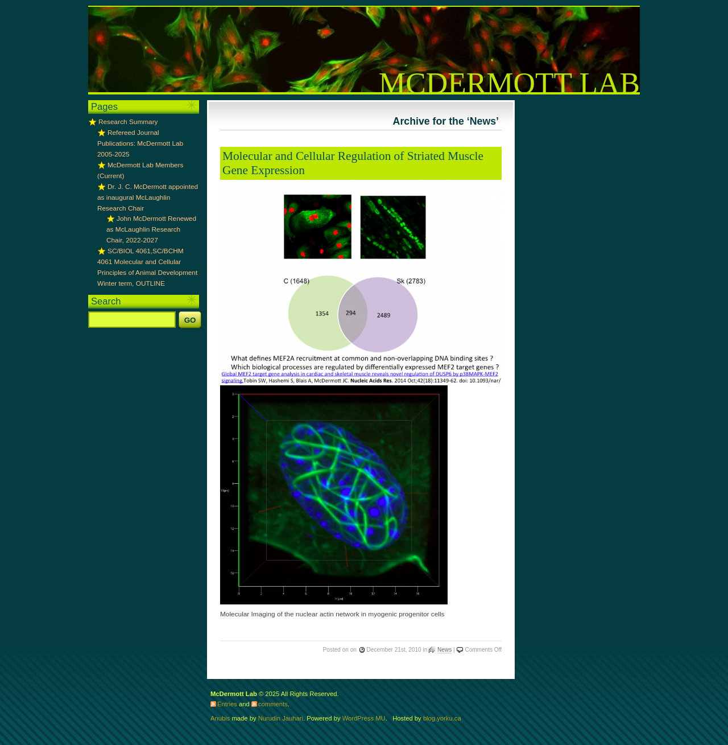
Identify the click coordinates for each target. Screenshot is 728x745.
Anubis (220, 718)
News (444, 650)
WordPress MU (364, 718)
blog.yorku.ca (442, 718)
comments (273, 704)
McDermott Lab (509, 83)
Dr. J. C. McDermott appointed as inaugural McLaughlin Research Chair (147, 197)
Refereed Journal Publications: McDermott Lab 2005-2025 (140, 143)
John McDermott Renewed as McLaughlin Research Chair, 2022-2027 (151, 229)
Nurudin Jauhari (280, 718)
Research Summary (128, 122)
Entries (227, 704)
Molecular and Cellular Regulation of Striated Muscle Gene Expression (352, 163)
